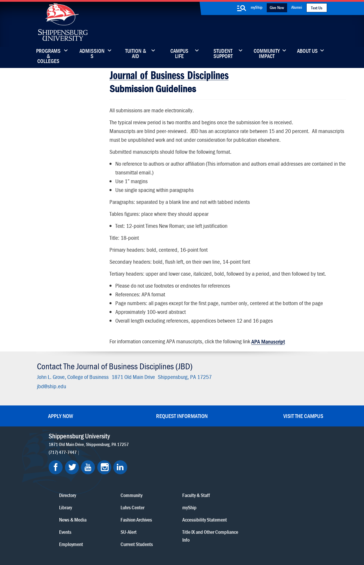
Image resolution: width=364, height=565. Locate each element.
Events (158, 483)
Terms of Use (141, 539)
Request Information (182, 412)
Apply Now (60, 412)
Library (158, 459)
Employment (164, 496)
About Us (307, 51)
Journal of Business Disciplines (168, 74)
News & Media (165, 471)
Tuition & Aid (135, 54)
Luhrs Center (215, 459)
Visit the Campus (303, 412)
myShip (256, 7)
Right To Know (213, 539)
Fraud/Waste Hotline (196, 545)
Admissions (92, 54)
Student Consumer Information (147, 545)
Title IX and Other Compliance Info (270, 487)
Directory (160, 447)
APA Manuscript (268, 340)
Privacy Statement (109, 539)
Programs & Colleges (48, 54)
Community (214, 447)
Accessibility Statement (276, 471)
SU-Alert (211, 483)
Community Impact (267, 54)
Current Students (219, 496)
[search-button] (241, 8)
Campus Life (179, 54)
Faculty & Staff (268, 447)
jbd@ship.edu (50, 383)
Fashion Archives (218, 471)
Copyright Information (177, 539)
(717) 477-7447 (63, 449)
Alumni (296, 7)
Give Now (277, 7)
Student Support (223, 54)
